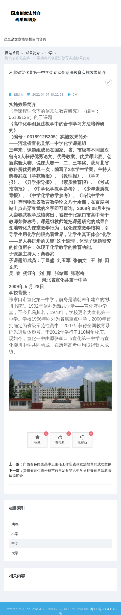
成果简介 (33, 52)
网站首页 (12, 52)
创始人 (18, 94)
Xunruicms (30, 609)
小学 (14, 533)
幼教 (14, 524)
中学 (49, 52)
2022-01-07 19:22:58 (47, 94)
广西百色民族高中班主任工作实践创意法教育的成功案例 (67, 464)
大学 (14, 552)
